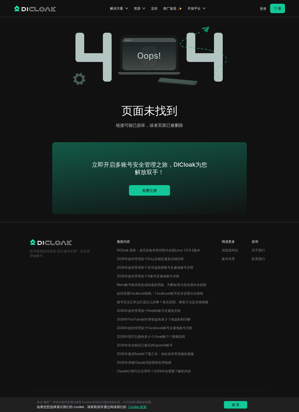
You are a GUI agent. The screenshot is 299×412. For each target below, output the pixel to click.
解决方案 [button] (119, 8)
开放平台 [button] (197, 8)
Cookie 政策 (137, 407)
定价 (154, 8)
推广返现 (169, 8)
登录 (263, 9)
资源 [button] (140, 8)
